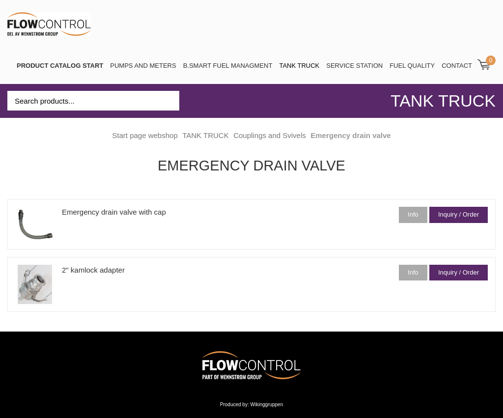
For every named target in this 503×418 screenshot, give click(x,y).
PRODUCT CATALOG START (60, 65)
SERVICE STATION (354, 65)
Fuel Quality (412, 65)
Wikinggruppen (267, 404)
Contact (457, 65)
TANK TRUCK (299, 65)
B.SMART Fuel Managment (228, 65)
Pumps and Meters (143, 65)
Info (413, 214)
